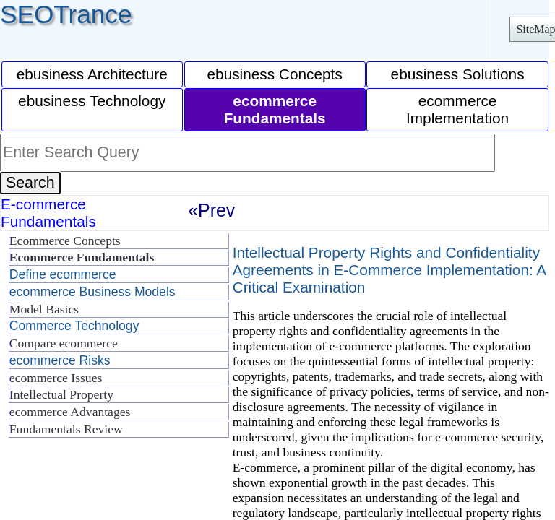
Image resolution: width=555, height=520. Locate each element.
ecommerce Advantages (70, 411)
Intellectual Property (61, 394)
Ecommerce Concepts (65, 240)
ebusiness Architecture (92, 74)
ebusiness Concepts (275, 74)
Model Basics (44, 309)
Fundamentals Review (66, 429)
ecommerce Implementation (457, 109)
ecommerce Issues (55, 377)
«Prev (211, 210)
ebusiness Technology (91, 100)
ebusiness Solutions (458, 74)
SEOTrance (66, 14)
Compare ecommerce (63, 343)
